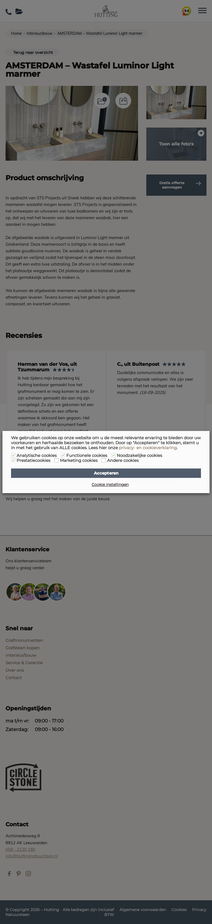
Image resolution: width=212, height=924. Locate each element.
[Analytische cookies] (13, 455)
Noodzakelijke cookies (139, 455)
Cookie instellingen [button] (110, 484)
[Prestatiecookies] (13, 460)
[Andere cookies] (104, 460)
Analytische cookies (37, 455)
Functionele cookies (86, 455)
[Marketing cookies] (56, 460)
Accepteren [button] (106, 473)
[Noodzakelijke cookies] (113, 455)
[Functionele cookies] (63, 455)
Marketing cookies (78, 460)
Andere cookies (123, 460)
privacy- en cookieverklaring (148, 447)
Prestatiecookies (33, 460)
